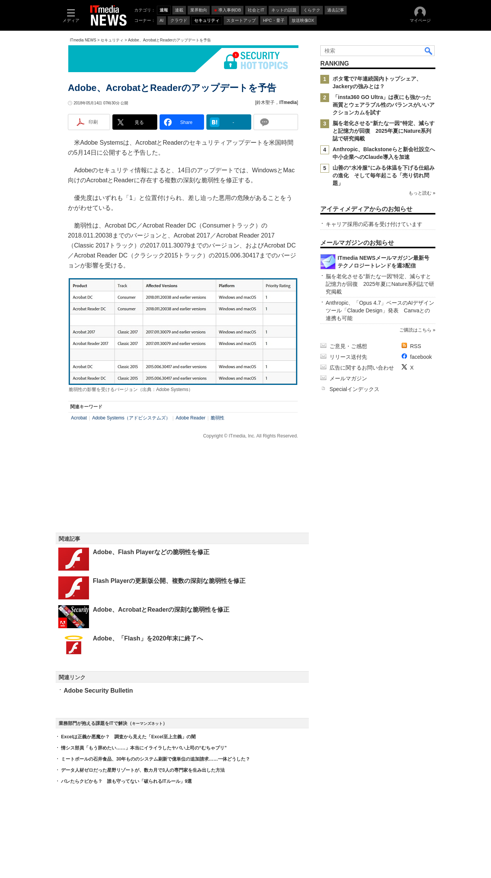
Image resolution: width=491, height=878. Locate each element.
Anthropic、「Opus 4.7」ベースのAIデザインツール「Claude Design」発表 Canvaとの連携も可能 (380, 310)
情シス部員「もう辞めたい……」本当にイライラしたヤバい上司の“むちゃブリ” (144, 748)
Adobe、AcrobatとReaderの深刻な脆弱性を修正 (161, 609)
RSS (415, 346)
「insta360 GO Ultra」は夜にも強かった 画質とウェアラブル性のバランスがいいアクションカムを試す (385, 105)
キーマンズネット (147, 723)
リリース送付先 (348, 357)
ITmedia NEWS (83, 40)
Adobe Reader (190, 418)
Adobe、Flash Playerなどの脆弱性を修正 (151, 552)
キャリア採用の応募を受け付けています (374, 224)
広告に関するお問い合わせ (362, 368)
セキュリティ (112, 40)
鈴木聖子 (265, 102)
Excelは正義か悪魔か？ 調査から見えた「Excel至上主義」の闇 (128, 736)
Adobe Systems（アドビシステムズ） (131, 418)
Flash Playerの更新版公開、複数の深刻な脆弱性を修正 (169, 581)
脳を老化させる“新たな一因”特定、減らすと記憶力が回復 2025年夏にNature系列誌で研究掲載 (384, 131)
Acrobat (79, 418)
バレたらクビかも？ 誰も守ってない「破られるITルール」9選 (126, 781)
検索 (429, 50)
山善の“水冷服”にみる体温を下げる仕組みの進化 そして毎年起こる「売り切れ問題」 (384, 175)
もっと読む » (422, 193)
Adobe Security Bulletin (98, 690)
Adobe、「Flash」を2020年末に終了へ (148, 638)
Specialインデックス (354, 389)
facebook (421, 357)
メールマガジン (348, 378)
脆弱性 (217, 418)
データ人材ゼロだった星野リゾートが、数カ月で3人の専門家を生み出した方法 (143, 770)
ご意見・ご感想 (348, 346)
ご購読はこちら (415, 330)
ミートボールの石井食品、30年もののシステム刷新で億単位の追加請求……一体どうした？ (155, 759)
